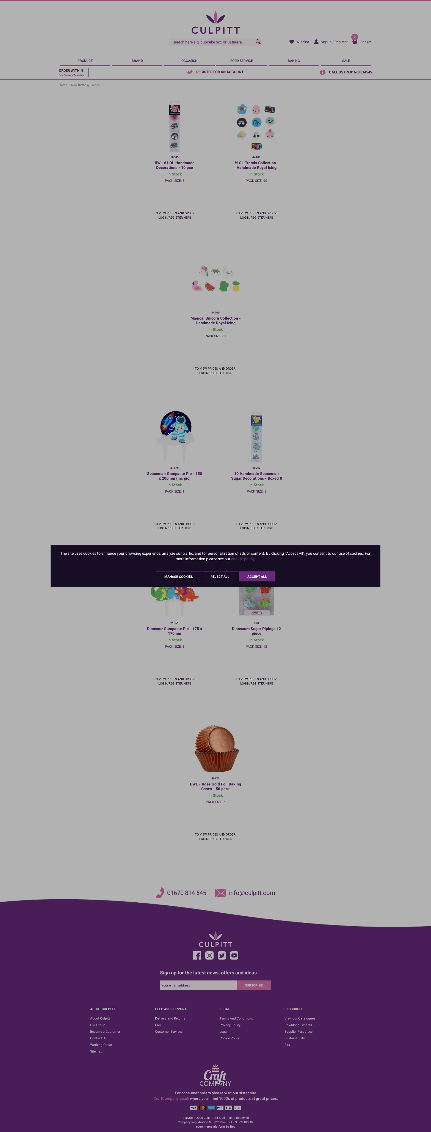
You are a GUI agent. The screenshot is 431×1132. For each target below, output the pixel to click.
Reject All (220, 576)
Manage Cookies (178, 576)
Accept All (257, 576)
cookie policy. (243, 559)
